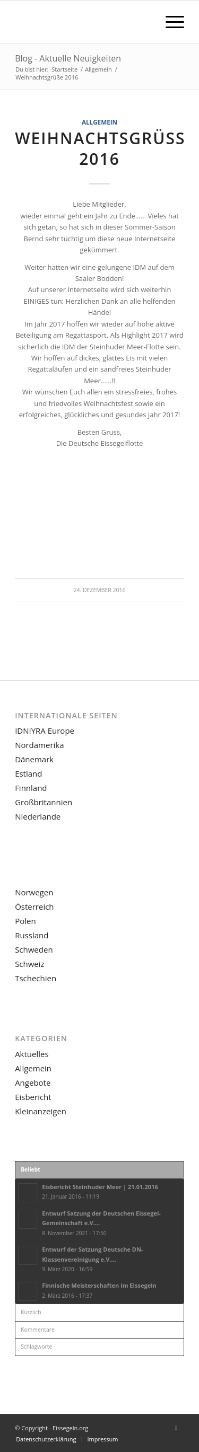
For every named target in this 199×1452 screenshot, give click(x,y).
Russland (31, 935)
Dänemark (34, 759)
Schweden (34, 949)
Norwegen (34, 892)
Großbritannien (43, 802)
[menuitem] (169, 22)
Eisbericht (33, 1097)
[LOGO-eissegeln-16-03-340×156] (82, 22)
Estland (28, 773)
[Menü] (169, 22)
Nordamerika (39, 745)
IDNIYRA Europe (44, 730)
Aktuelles (31, 1054)
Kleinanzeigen (40, 1111)
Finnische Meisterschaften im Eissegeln (99, 1285)
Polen (25, 921)
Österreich (34, 906)
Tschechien (35, 978)
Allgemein (99, 122)
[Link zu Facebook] (176, 1428)
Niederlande (37, 816)
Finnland (31, 787)
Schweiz (29, 963)
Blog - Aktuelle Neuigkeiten (68, 58)
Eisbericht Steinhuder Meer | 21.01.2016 (100, 1187)
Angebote (32, 1082)
